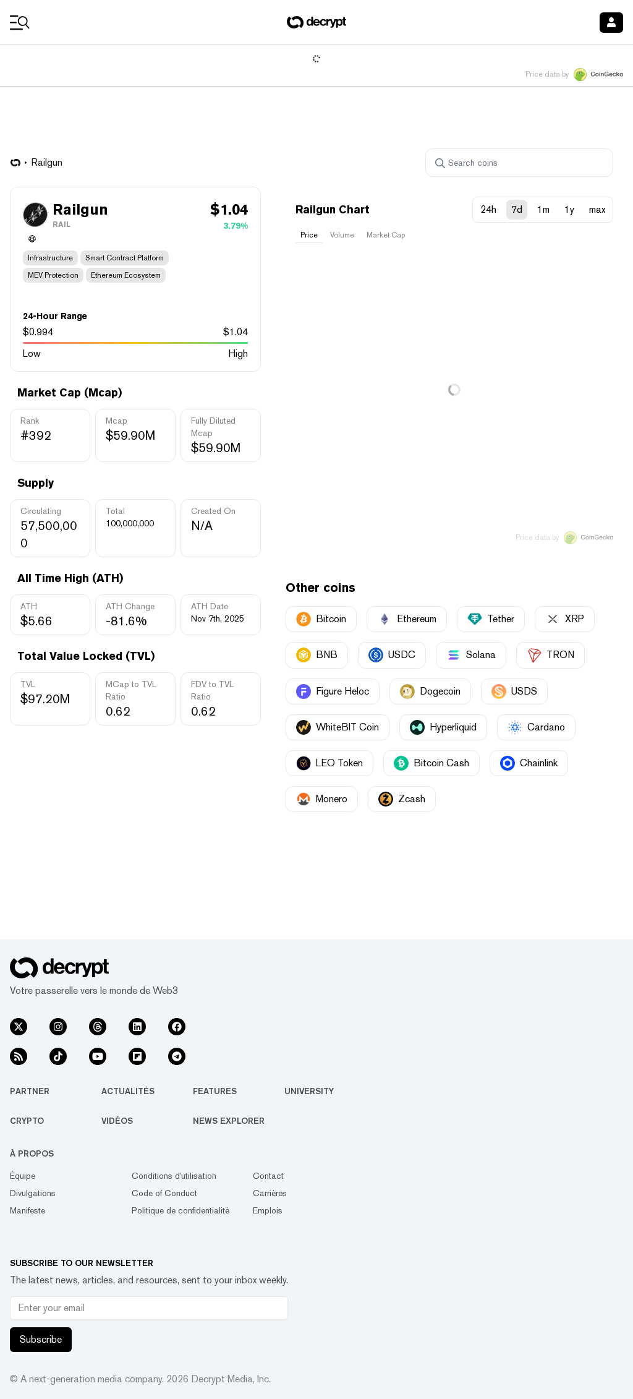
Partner (29, 1091)
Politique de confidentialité (180, 1210)
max (597, 209)
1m (543, 209)
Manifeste (27, 1210)
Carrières (270, 1193)
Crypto (27, 1121)
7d (516, 209)
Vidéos (117, 1121)
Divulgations (33, 1193)
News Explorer (229, 1121)
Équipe (22, 1176)
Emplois (268, 1210)
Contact (268, 1176)
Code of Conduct (164, 1193)
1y (569, 209)
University (309, 1091)
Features (215, 1091)
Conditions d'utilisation (174, 1176)
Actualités (128, 1091)
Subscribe (41, 1339)
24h (488, 209)
